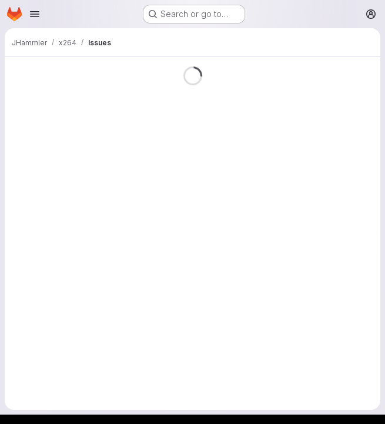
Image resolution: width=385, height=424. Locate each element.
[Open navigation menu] (34, 14)
